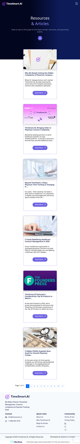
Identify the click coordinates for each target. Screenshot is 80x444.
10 (58, 386)
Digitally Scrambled (68, 437)
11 (62, 386)
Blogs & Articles (42, 423)
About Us (39, 417)
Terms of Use (69, 417)
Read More (39, 93)
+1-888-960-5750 (14, 421)
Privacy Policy (69, 420)
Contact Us (40, 427)
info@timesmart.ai (15, 417)
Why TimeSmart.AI (43, 420)
